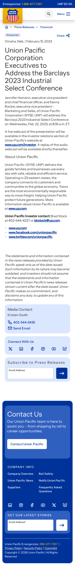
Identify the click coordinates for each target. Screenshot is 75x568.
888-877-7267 (48, 544)
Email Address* (17, 522)
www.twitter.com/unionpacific (30, 237)
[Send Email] (19, 328)
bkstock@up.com (47, 220)
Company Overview (20, 474)
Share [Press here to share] (63, 35)
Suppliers (14, 487)
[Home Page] (8, 27)
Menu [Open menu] (64, 14)
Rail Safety (46, 474)
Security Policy (33, 548)
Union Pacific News (20, 480)
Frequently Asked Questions (50, 489)
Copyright (51, 548)
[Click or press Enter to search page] (48, 14)
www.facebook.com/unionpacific (33, 232)
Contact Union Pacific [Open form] (27, 444)
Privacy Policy (13, 548)
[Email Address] (30, 373)
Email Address (17, 370)
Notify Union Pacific (52, 480)
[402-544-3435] (21, 322)
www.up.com (17, 208)
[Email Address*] (30, 525)
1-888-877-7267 (32, 4)
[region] (64, 4)
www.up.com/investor (20, 145)
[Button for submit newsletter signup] (61, 373)
